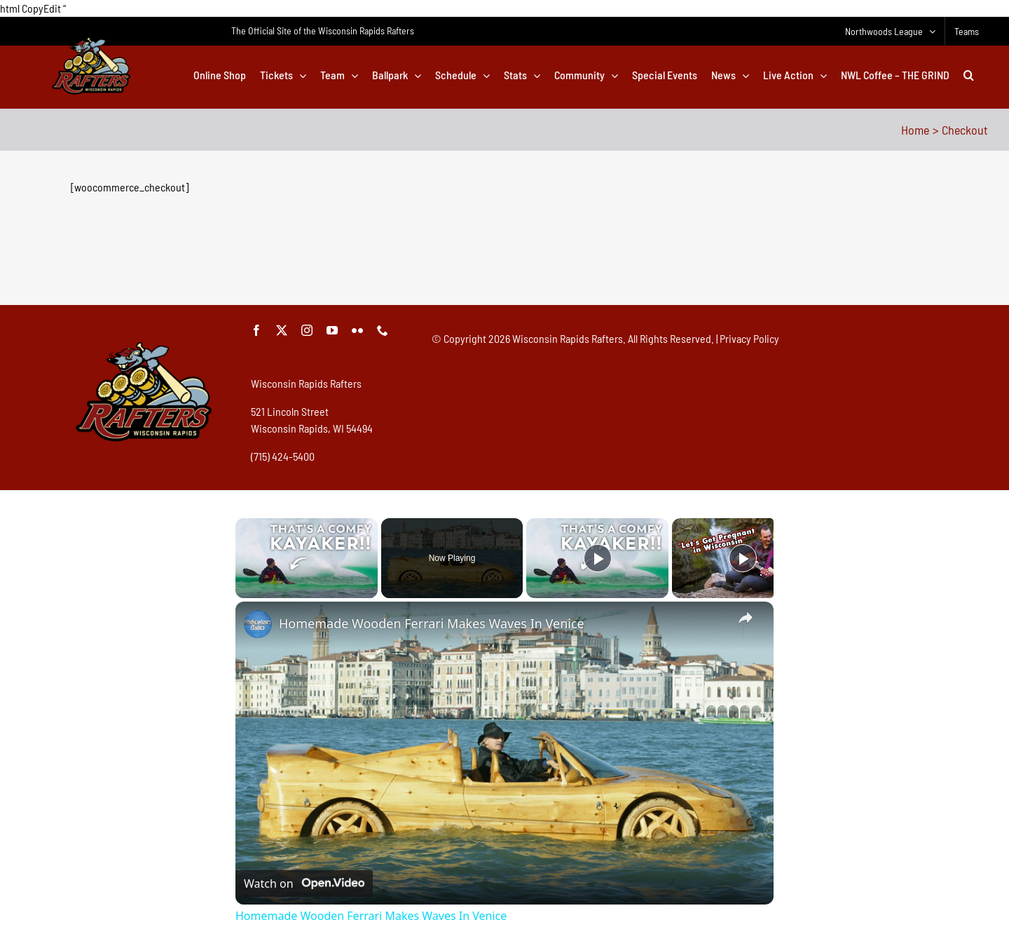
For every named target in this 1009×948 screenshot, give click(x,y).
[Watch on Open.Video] (304, 883)
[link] (258, 624)
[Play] (598, 558)
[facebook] (256, 330)
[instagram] (307, 330)
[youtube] (332, 330)
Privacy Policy (749, 338)
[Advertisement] (504, 255)
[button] (968, 75)
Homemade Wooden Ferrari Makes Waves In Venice (431, 623)
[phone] (382, 330)
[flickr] (357, 330)
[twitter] (281, 330)
